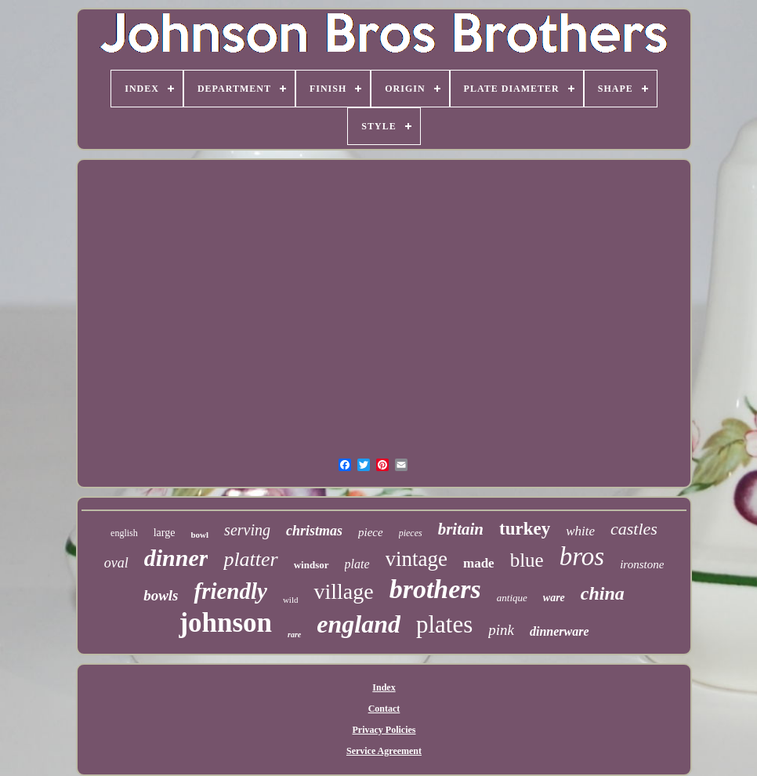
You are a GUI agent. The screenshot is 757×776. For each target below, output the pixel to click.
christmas (314, 530)
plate (357, 564)
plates (444, 624)
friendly (230, 591)
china (603, 593)
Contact (384, 708)
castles (633, 528)
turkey (524, 528)
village (343, 591)
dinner (176, 558)
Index (383, 687)
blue (527, 560)
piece (370, 532)
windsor (311, 565)
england (358, 624)
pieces (410, 533)
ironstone (642, 564)
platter (250, 559)
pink (501, 630)
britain (461, 529)
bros (582, 556)
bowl (199, 534)
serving (247, 529)
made (478, 563)
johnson (225, 622)
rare (294, 634)
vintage (416, 559)
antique (512, 598)
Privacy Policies (384, 729)
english (124, 533)
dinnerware (559, 631)
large (165, 532)
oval (116, 563)
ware (554, 598)
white (580, 531)
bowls (160, 595)
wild (291, 599)
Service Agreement (384, 750)
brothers (435, 589)
